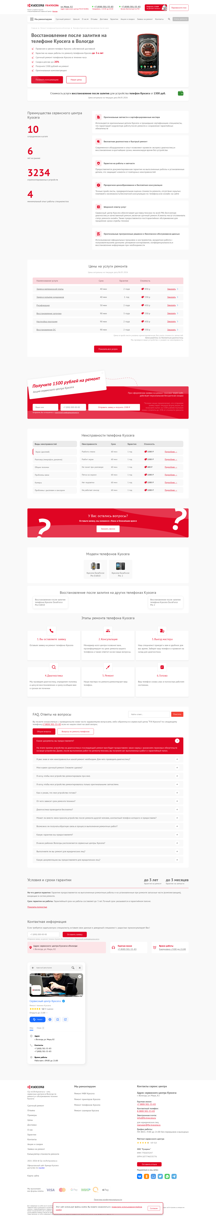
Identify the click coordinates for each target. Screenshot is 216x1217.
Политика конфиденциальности (108, 1199)
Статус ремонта (180, 19)
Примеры (32, 1115)
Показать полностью (37, 907)
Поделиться (139, 1176)
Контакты (159, 19)
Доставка (104, 19)
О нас (85, 19)
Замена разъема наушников (50, 297)
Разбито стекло (88, 451)
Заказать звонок (108, 529)
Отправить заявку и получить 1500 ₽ (114, 407)
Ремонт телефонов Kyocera (87, 1104)
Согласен (154, 1208)
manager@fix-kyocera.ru (148, 1125)
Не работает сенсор (90, 490)
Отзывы (94, 19)
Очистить (177, 714)
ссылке (41, 1168)
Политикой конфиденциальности (87, 939)
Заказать (173, 289)
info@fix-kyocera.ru (146, 1118)
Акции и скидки (127, 19)
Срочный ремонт (63, 19)
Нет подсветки (88, 482)
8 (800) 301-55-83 (146, 1111)
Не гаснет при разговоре (92, 467)
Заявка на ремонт (145, 19)
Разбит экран (88, 459)
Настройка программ (47, 321)
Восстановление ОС (46, 329)
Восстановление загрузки (49, 313)
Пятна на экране (89, 475)
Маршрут (37, 1019)
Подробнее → (171, 452)
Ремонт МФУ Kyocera (84, 1093)
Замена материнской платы (50, 289)
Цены (76, 19)
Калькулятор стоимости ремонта (43, 1154)
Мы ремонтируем (41, 19)
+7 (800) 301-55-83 (103, 6)
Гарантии (114, 19)
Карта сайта (33, 1175)
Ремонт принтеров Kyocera (87, 1099)
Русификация (43, 305)
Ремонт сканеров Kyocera (86, 1110)
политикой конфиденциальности (67, 412)
